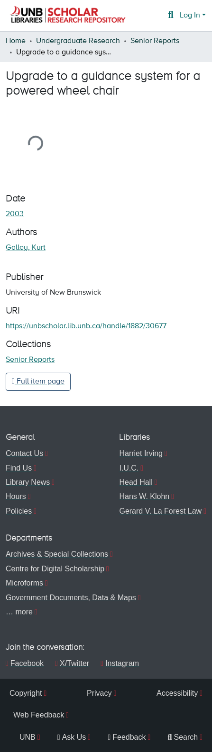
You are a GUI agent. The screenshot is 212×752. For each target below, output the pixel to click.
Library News (28, 482)
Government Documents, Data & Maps (71, 598)
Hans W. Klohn (144, 496)
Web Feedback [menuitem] (38, 715)
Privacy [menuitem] (99, 693)
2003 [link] (15, 214)
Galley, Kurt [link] (26, 248)
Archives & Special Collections (57, 554)
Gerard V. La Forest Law (160, 511)
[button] (67, 15)
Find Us (19, 468)
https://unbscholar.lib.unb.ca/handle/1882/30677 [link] (86, 326)
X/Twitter (72, 663)
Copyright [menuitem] (25, 693)
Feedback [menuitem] (127, 737)
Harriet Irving (141, 453)
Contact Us (24, 453)
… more (19, 612)
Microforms (24, 583)
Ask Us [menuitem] (71, 737)
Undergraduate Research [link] (78, 41)
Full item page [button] (38, 381)
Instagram (120, 663)
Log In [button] (191, 15)
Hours (16, 496)
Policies (19, 511)
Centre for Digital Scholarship (55, 569)
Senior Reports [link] (154, 41)
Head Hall (135, 482)
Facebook (25, 663)
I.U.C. (128, 468)
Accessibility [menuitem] (177, 693)
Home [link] (16, 41)
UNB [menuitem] (27, 737)
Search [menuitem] (183, 737)
